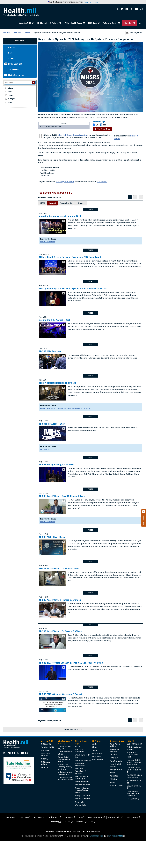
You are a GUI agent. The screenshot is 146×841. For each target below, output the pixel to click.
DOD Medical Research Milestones (69, 408)
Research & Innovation (47, 242)
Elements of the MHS (47, 747)
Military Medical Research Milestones (57, 382)
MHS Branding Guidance (45, 763)
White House (80, 822)
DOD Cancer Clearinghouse (79, 750)
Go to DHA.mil (44, 449)
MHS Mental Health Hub (83, 760)
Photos (11, 53)
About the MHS (25, 23)
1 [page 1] (129, 197)
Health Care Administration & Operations (80, 771)
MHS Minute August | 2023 (52, 423)
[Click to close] (143, 511)
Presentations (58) (66, 203)
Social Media (14, 69)
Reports (112, 782)
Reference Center (110, 23)
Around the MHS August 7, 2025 (54, 320)
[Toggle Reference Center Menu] (119, 23)
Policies (112, 773)
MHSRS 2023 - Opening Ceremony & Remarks (61, 694)
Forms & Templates (116, 761)
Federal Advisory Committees (46, 754)
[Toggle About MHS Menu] (32, 23)
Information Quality (114, 817)
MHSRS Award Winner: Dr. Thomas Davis (59, 568)
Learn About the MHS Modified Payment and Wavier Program (134, 762)
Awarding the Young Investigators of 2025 (60, 216)
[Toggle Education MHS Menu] (60, 23)
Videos (11, 58)
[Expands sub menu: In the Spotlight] (5, 64)
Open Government (132, 817)
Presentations (114, 776)
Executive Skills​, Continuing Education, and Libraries (65, 767)
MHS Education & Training (48, 23)
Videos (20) (52, 203)
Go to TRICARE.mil (133, 744)
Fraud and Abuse (53, 817)
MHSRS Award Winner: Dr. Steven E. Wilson (60, 631)
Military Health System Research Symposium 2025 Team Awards (70, 257)
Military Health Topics (73, 23)
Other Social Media (102, 129)
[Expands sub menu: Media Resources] (5, 75)
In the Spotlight (15, 64)
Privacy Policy (23, 817)
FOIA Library (114, 758)
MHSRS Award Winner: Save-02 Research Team (62, 496)
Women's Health (80, 805)
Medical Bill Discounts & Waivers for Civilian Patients (82, 790)
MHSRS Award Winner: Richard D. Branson (60, 600)
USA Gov (67, 822)
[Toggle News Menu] (98, 23)
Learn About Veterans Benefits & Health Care (134, 769)
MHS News (92, 23)
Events (10, 92)
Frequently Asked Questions (115, 765)
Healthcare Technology (82, 785)
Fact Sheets (113, 755)
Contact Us (44, 767)
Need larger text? (134, 33)
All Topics (78, 746)
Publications (113, 779)
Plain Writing (55, 822)
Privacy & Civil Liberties (82, 796)
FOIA (80, 817)
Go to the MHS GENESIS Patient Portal (132, 754)
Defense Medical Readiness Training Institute (64, 759)
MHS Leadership (46, 744)
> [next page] (140, 197)
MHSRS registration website (65, 182)
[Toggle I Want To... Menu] (134, 23)
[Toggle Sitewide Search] (140, 23)
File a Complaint (132, 799)
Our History (86, 408)
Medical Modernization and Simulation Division (65, 779)
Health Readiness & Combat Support (81, 777)
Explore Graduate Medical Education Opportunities (133, 793)
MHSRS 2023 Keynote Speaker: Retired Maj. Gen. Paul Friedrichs (71, 662)
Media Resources (16, 75)
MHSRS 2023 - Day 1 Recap (52, 537)
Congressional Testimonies (114, 750)
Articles (11, 47)
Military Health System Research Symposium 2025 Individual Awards (73, 288)
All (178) (42, 203)
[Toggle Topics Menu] (84, 23)
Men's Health (79, 802)
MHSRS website (102, 182)
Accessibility (69, 817)
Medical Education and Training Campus (65, 773)
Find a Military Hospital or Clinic (134, 748)
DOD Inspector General (95, 817)
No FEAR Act (38, 817)
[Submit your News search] (33, 82)
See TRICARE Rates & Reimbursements (134, 776)
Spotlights (11, 99)
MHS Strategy (45, 750)
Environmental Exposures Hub (80, 764)
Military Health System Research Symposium (72, 135)
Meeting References (116, 769)
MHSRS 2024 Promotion (50, 351)
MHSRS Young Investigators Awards (57, 464)
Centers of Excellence (82, 782)
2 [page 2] (135, 197)
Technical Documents (116, 785)
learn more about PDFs (115, 836)
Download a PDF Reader (96, 836)
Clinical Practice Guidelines (115, 745)
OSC (91, 822)
